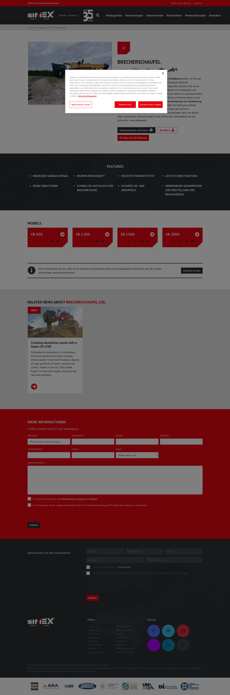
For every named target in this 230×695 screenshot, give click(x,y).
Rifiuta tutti (125, 104)
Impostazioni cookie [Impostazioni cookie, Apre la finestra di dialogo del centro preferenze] (80, 104)
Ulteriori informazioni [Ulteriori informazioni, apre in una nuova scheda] (87, 96)
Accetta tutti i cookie (150, 104)
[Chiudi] (163, 73)
